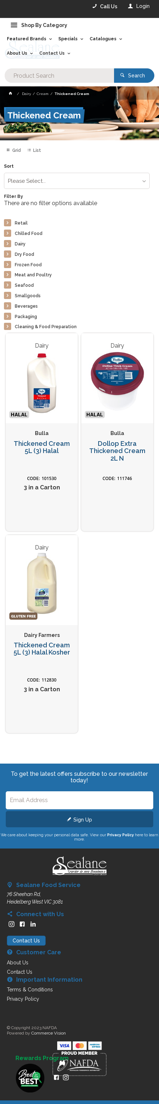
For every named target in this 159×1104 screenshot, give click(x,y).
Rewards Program (42, 1058)
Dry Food (24, 254)
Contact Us (26, 941)
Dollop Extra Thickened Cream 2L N (117, 451)
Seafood (24, 285)
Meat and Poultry (33, 274)
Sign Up (82, 820)
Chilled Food (28, 233)
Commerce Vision (48, 1033)
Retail (21, 223)
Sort (9, 166)
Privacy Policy (120, 835)
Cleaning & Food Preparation (46, 326)
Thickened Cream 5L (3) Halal (42, 447)
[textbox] (59, 75)
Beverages (26, 306)
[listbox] (77, 181)
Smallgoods (28, 295)
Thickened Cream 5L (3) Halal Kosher (42, 649)
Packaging (26, 316)
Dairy (20, 243)
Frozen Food (28, 264)
